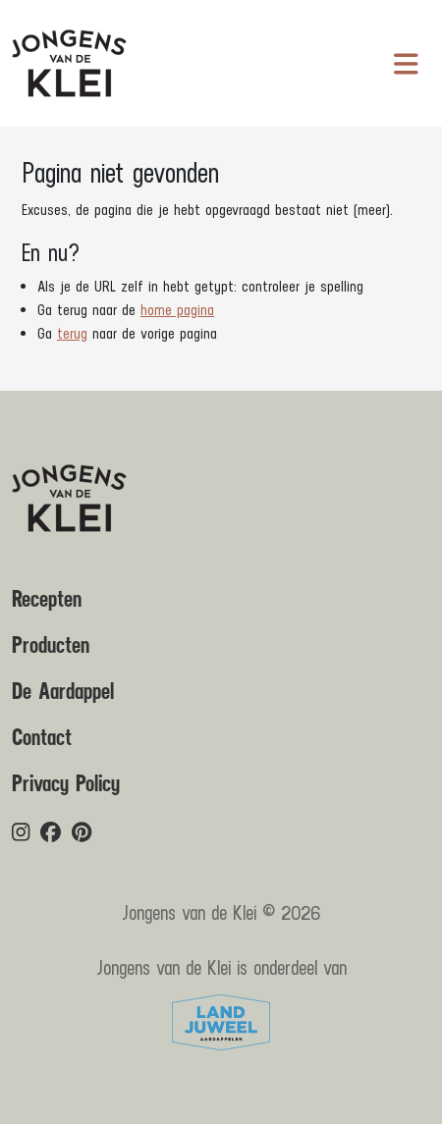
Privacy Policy (66, 784)
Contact (42, 738)
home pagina (177, 309)
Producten (50, 646)
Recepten (47, 600)
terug (72, 333)
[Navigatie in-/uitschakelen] (405, 63)
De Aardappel (63, 692)
